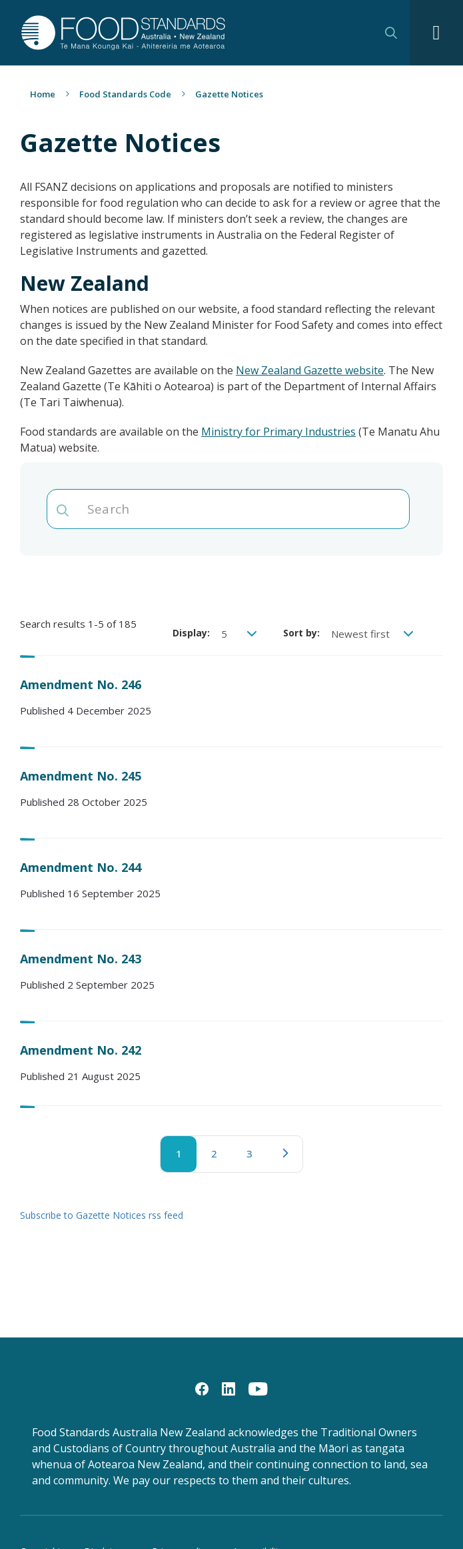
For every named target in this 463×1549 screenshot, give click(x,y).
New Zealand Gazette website (310, 370)
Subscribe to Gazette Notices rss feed (101, 1215)
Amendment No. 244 (80, 867)
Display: (191, 632)
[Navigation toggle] (436, 32)
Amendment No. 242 (80, 1050)
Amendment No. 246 (80, 684)
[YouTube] (258, 1388)
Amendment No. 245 (80, 776)
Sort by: (301, 632)
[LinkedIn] (228, 1388)
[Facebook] (202, 1388)
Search (391, 33)
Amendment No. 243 (80, 959)
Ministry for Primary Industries (278, 431)
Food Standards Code (125, 94)
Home (42, 94)
